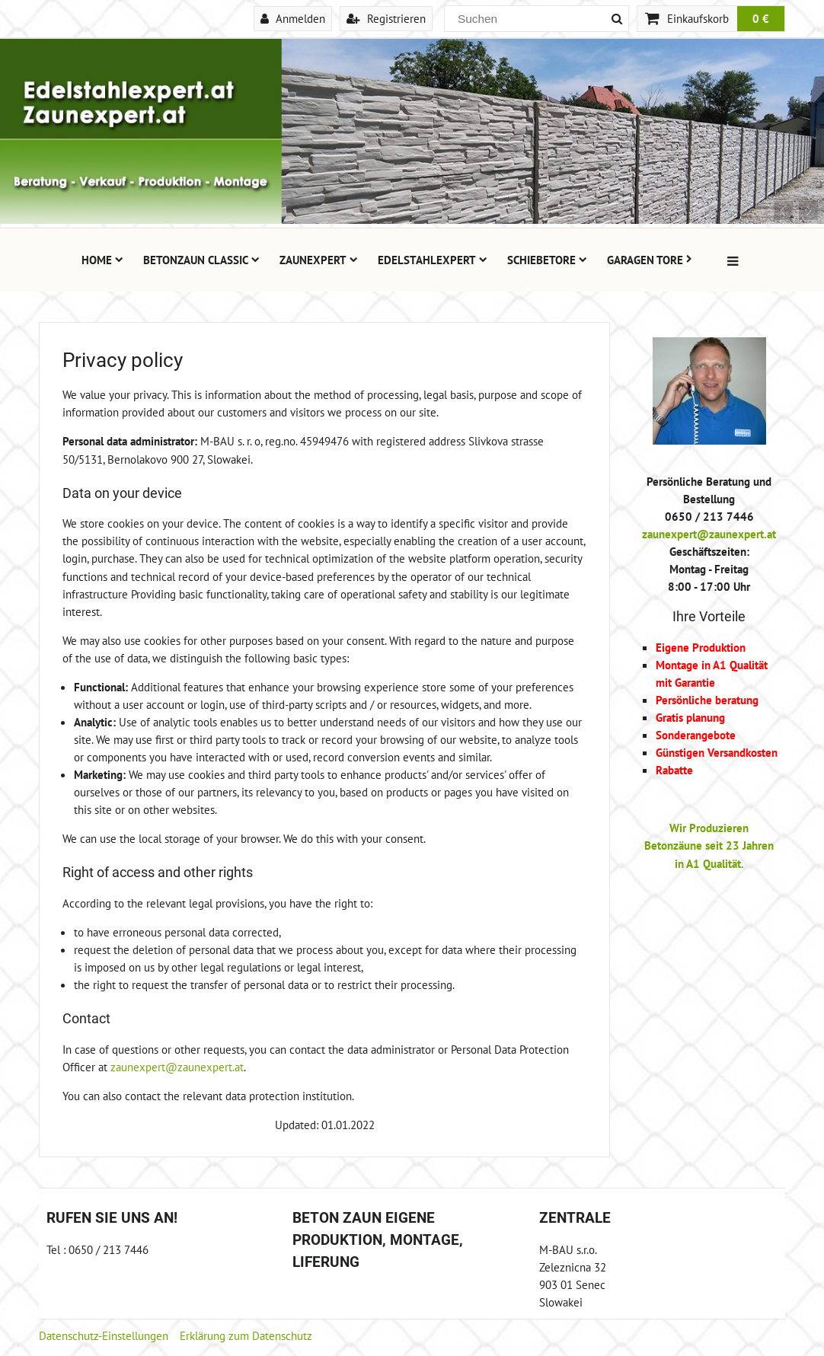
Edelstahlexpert (432, 259)
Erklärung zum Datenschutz (246, 1335)
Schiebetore (547, 259)
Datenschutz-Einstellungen (103, 1335)
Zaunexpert (318, 259)
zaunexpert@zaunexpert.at (177, 1066)
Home (102, 259)
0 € (760, 18)
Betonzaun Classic (201, 259)
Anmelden (292, 18)
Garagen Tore (649, 259)
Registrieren (386, 18)
